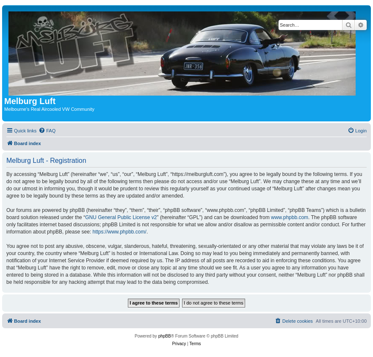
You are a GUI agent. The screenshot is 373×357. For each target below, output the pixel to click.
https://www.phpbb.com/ (119, 232)
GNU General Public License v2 (121, 217)
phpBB (164, 336)
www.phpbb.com (289, 217)
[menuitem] (47, 131)
